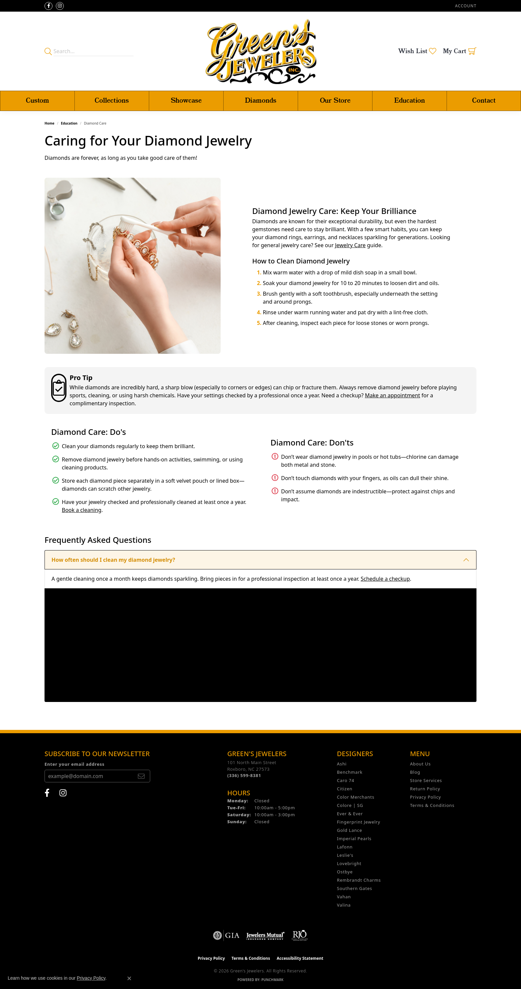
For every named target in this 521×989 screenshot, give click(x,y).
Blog (415, 772)
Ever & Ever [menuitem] (350, 814)
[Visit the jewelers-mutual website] (265, 935)
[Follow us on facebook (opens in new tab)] (48, 6)
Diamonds (260, 101)
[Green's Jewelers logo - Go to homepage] (260, 51)
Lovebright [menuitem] (349, 863)
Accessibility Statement (300, 958)
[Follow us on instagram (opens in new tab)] (60, 6)
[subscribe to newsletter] (141, 776)
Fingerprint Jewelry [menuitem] (358, 822)
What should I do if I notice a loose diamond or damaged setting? (138, 692)
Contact (484, 101)
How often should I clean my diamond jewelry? (113, 559)
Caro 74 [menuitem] (345, 780)
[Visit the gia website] (226, 935)
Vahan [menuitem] (344, 897)
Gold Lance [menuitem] (349, 830)
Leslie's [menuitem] (345, 855)
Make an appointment (392, 395)
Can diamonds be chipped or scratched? (104, 597)
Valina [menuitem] (344, 905)
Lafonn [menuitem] (345, 847)
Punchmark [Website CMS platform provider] (272, 979)
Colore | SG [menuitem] (350, 805)
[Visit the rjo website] (299, 935)
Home (49, 123)
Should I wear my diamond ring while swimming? (116, 635)
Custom (37, 101)
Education (69, 123)
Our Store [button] (335, 101)
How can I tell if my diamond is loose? (101, 654)
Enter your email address (75, 764)
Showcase (186, 101)
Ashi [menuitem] (342, 764)
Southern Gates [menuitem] (354, 888)
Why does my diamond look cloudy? (99, 673)
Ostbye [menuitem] (345, 872)
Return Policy (425, 789)
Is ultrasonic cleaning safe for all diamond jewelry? (119, 616)
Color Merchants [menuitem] (355, 797)
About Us (420, 764)
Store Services (426, 780)
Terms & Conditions (432, 805)
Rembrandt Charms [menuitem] (359, 880)
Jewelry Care (350, 245)
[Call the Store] (244, 775)
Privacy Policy (425, 797)
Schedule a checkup (385, 578)
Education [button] (409, 101)
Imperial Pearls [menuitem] (354, 838)
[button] (465, 6)
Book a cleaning (81, 510)
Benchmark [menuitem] (350, 772)
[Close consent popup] (129, 978)
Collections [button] (112, 101)
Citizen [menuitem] (345, 789)
